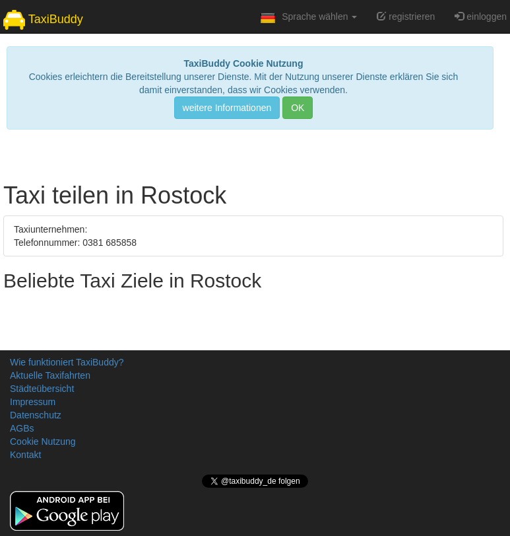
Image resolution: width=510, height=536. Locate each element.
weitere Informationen (227, 107)
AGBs (22, 428)
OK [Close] (297, 107)
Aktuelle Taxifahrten (50, 375)
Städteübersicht (42, 388)
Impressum (32, 402)
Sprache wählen (307, 20)
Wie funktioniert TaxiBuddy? (67, 362)
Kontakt (25, 454)
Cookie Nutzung (43, 441)
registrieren (406, 16)
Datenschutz (35, 415)
